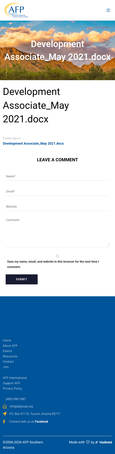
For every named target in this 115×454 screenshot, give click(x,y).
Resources (10, 356)
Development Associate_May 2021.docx (33, 143)
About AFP (10, 346)
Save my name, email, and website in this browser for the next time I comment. (53, 264)
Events (7, 351)
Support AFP (11, 383)
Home (7, 340)
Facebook (41, 421)
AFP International (15, 378)
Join (6, 367)
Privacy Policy (12, 388)
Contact (8, 361)
